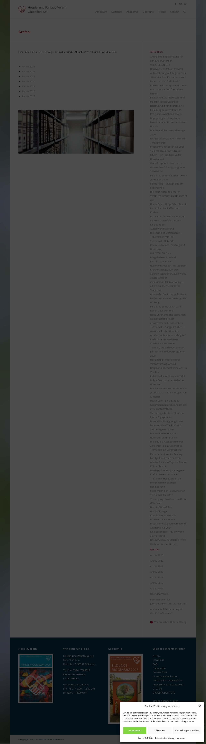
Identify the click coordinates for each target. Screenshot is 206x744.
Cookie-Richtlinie (145, 738)
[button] (199, 706)
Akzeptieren (134, 730)
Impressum (181, 738)
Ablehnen (160, 730)
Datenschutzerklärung (164, 738)
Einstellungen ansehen (187, 730)
